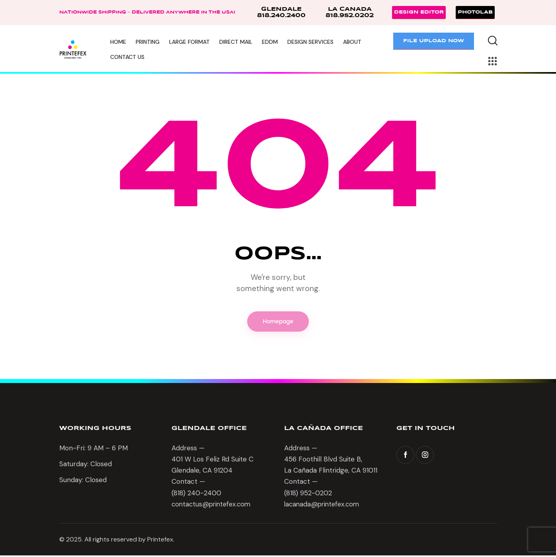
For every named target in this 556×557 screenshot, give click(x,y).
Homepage (278, 322)
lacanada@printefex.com (323, 506)
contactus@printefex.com (213, 506)
